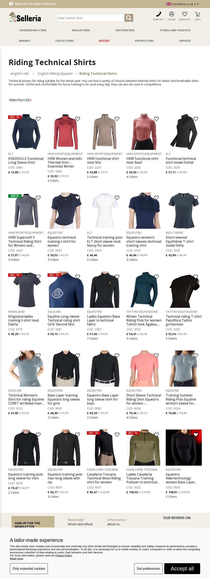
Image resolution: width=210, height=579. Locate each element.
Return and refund (80, 524)
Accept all (182, 568)
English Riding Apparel (55, 73)
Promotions (144, 41)
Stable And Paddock (175, 30)
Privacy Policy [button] (63, 555)
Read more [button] (16, 558)
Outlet (104, 41)
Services (185, 41)
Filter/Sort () (20, 100)
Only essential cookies (29, 568)
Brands (24, 41)
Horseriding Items (33, 30)
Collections (64, 41)
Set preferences (148, 568)
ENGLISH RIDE (20, 73)
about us (113, 524)
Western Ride (125, 30)
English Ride (81, 30)
